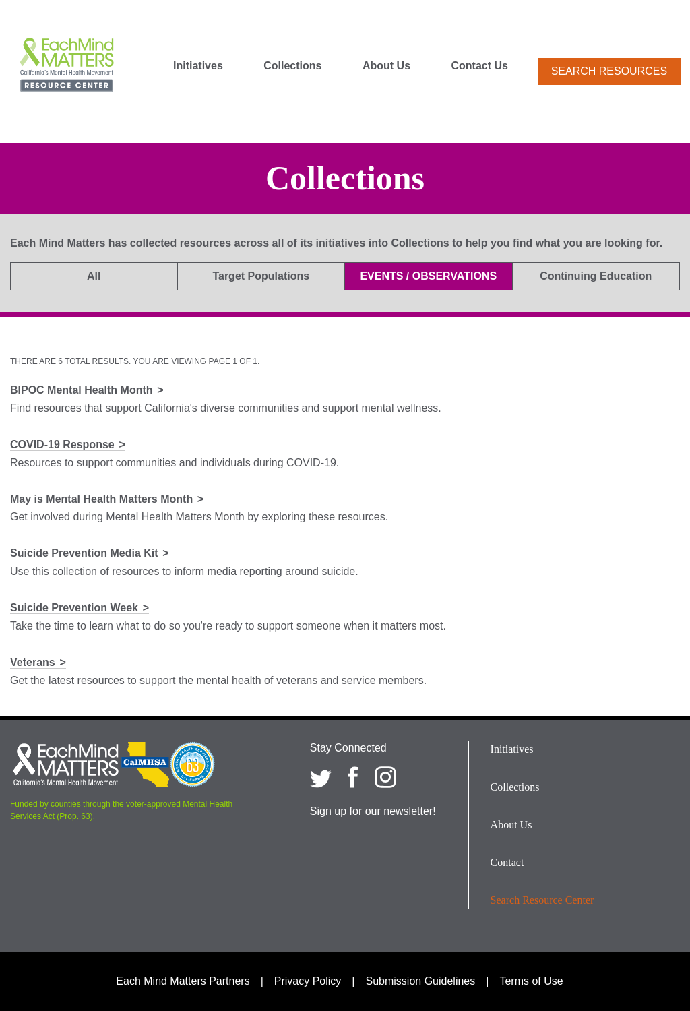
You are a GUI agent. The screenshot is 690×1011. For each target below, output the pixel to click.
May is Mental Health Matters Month (101, 499)
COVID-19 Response (62, 444)
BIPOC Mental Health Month (81, 390)
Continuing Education (596, 276)
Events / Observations (428, 276)
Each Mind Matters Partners (182, 981)
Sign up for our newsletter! (373, 811)
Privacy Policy (308, 981)
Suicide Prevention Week (74, 607)
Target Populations (260, 276)
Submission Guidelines (421, 981)
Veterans (32, 662)
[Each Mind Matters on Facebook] (353, 777)
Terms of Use (531, 981)
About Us (386, 66)
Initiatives (198, 66)
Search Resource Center (542, 900)
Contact (507, 862)
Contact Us (479, 66)
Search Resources (609, 71)
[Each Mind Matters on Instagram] (385, 777)
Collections (292, 66)
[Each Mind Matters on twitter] (321, 777)
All (93, 276)
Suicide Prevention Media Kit (84, 553)
